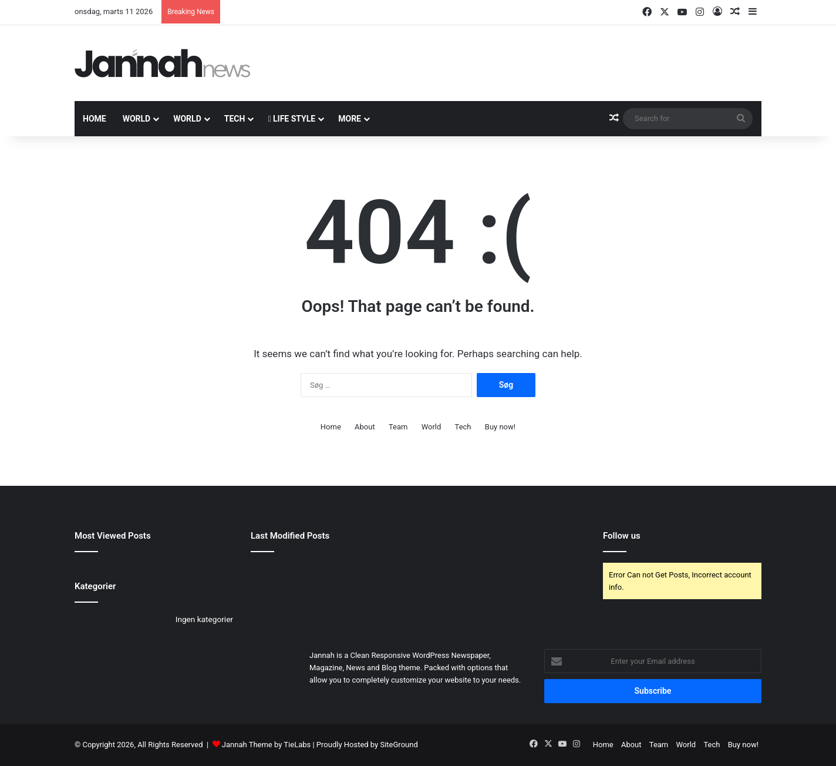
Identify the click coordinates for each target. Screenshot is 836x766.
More (349, 118)
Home (94, 118)
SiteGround (398, 744)
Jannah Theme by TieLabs (266, 744)
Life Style (291, 118)
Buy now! (500, 426)
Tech (234, 118)
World (137, 118)
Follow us (622, 535)
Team (398, 426)
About (365, 426)
